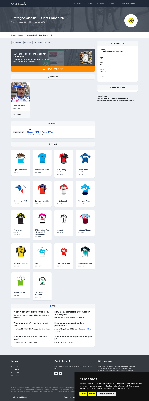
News (17, 376)
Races (20, 35)
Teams (38, 42)
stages (28, 42)
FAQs (48, 42)
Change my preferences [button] (106, 393)
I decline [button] (92, 393)
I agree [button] (83, 393)
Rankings (16, 42)
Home (13, 35)
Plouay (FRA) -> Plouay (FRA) (40, 132)
